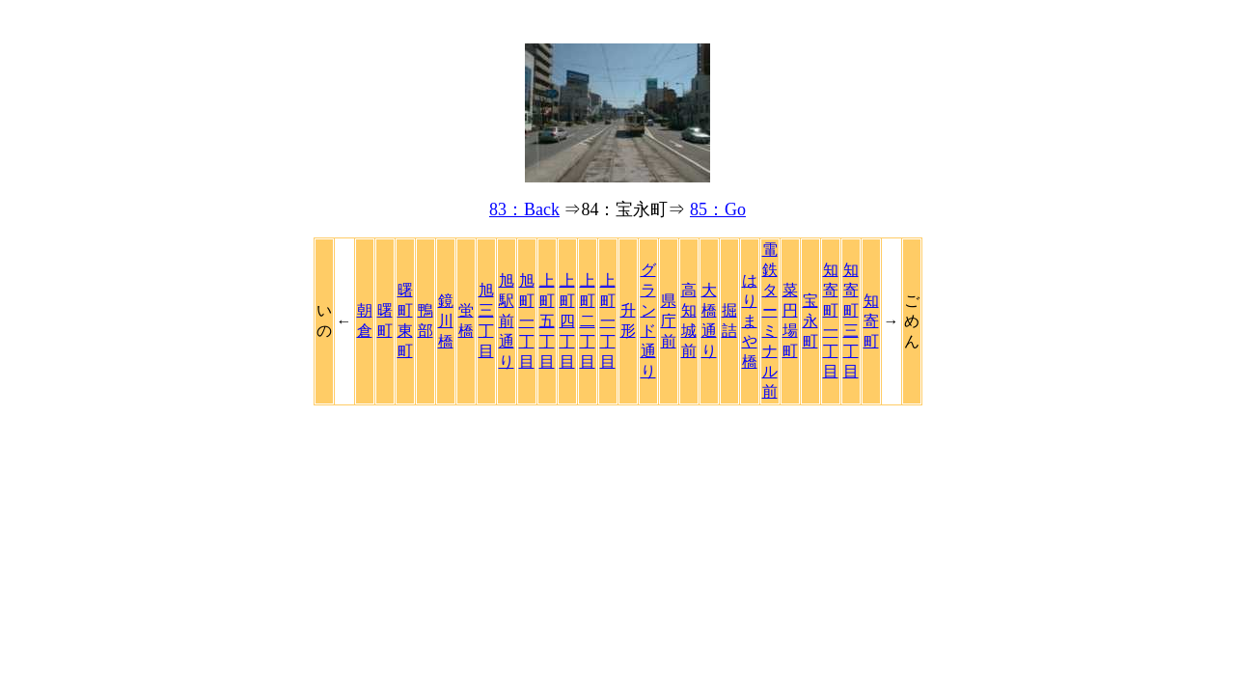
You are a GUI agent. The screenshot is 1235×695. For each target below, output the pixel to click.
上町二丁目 (587, 321)
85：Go (718, 209)
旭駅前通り (506, 321)
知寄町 (871, 320)
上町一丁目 (608, 321)
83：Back (524, 209)
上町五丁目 (547, 321)
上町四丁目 (567, 321)
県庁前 (668, 320)
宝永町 (810, 320)
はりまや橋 (749, 321)
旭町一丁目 (527, 321)
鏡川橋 (445, 320)
